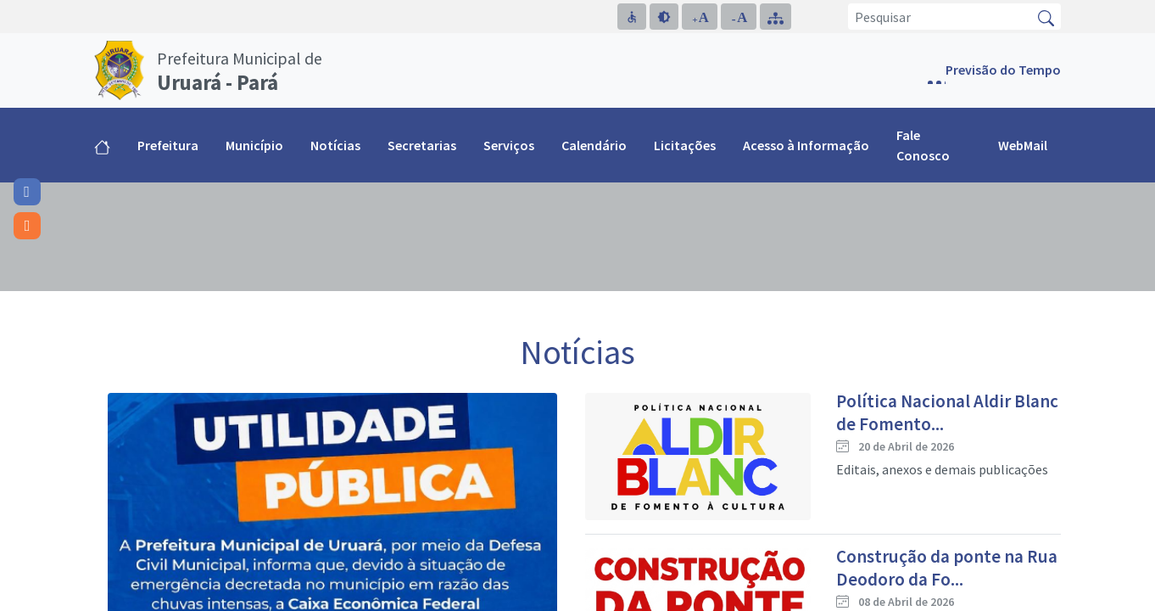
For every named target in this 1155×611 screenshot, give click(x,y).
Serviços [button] (508, 145)
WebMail (1022, 145)
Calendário (594, 145)
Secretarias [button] (422, 145)
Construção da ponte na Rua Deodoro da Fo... (946, 568)
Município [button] (254, 145)
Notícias (335, 145)
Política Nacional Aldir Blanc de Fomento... (947, 412)
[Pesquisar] (940, 16)
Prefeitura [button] (167, 145)
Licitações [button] (685, 145)
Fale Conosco (923, 145)
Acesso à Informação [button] (806, 145)
